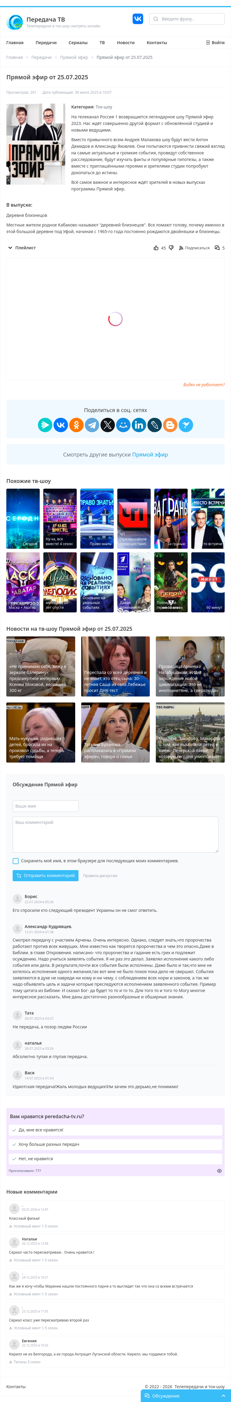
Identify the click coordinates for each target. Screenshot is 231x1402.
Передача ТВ (45, 19)
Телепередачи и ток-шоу (200, 1386)
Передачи (46, 42)
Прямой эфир (74, 57)
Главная (14, 42)
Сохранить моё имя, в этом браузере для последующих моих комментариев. (100, 860)
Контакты (157, 42)
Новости (126, 42)
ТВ (102, 42)
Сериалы (78, 42)
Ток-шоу (104, 107)
